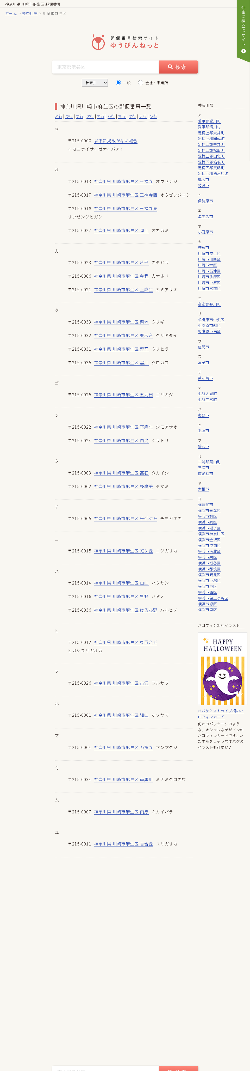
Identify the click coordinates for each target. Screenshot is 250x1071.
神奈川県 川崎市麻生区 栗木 (121, 323)
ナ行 (100, 116)
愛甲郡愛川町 (209, 121)
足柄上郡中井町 (211, 144)
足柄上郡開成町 (211, 138)
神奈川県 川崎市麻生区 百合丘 (123, 850)
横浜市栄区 (207, 557)
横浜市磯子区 (209, 528)
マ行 (122, 116)
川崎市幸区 (207, 264)
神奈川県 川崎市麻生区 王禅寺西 (125, 195)
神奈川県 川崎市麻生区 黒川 (121, 365)
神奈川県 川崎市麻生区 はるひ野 (125, 615)
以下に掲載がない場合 (116, 140)
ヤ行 (132, 116)
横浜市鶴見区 (209, 574)
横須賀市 (205, 504)
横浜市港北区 (209, 551)
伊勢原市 (205, 200)
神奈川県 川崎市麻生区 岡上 (121, 231)
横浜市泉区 (207, 522)
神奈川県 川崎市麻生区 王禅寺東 (125, 209)
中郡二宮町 (207, 399)
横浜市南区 (207, 609)
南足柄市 (205, 473)
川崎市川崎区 (209, 259)
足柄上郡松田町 (211, 150)
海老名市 (205, 216)
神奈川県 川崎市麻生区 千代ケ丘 (125, 522)
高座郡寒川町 (209, 304)
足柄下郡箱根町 (211, 162)
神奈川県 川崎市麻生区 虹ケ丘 (123, 555)
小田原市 (205, 231)
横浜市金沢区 (209, 539)
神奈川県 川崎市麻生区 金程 (121, 277)
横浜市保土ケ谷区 (213, 598)
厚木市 (203, 179)
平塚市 (203, 430)
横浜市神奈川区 (211, 533)
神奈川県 (30, 13)
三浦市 (203, 467)
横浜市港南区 (209, 545)
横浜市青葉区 (209, 510)
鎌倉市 (203, 247)
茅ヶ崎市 (205, 378)
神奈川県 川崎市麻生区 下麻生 (123, 430)
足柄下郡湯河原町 (213, 173)
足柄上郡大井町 (211, 132)
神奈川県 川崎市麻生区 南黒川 (123, 785)
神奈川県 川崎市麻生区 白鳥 (121, 444)
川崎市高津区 (209, 270)
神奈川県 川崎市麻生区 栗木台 (123, 337)
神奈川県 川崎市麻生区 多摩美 (123, 490)
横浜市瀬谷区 (209, 562)
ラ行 (143, 116)
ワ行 (153, 116)
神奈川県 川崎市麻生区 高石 (121, 476)
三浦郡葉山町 (209, 461)
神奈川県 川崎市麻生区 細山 (121, 720)
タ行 (90, 116)
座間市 (203, 346)
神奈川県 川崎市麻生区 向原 (121, 818)
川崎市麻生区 (209, 253)
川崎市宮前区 (209, 288)
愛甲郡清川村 (209, 126)
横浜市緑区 (207, 603)
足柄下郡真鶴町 (211, 167)
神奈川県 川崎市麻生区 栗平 (121, 351)
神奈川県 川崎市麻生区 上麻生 (123, 291)
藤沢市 (203, 446)
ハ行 (111, 116)
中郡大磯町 (207, 393)
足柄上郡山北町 (211, 156)
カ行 (69, 116)
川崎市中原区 (209, 282)
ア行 (58, 116)
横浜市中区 (207, 586)
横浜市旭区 (207, 516)
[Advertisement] (28, 180)
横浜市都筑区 (209, 568)
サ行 (79, 116)
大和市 (203, 488)
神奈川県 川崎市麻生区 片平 (121, 263)
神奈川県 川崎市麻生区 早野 (121, 601)
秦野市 (203, 415)
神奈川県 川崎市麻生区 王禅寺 (123, 181)
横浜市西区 (207, 592)
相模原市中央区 (211, 319)
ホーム (11, 13)
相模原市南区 (209, 331)
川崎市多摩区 (209, 276)
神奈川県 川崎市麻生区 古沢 (121, 688)
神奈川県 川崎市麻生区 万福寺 (123, 753)
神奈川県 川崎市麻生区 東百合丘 (125, 647)
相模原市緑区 (209, 325)
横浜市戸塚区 (209, 580)
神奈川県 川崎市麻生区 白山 (121, 587)
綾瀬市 (203, 185)
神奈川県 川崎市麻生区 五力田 (123, 397)
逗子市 (203, 362)
